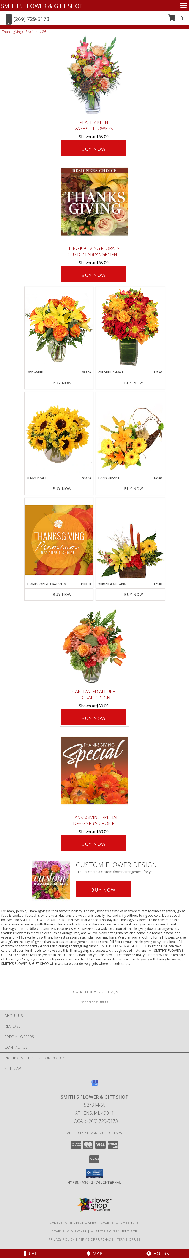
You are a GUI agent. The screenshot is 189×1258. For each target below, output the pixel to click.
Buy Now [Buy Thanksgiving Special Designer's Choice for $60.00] (94, 844)
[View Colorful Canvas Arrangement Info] (130, 328)
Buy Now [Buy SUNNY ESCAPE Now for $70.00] (62, 488)
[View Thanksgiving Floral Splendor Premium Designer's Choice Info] (59, 540)
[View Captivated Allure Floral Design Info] (94, 645)
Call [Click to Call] (32, 1253)
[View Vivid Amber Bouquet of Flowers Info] (59, 328)
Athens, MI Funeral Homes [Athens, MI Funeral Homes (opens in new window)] (73, 1223)
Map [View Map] (94, 1253)
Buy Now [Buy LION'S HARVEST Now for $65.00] (133, 488)
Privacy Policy (61, 1239)
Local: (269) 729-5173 (94, 1121)
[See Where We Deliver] (94, 1002)
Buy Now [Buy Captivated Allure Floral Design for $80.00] (94, 718)
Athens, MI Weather (69, 1231)
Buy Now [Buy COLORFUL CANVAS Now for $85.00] (133, 382)
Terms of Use (129, 1239)
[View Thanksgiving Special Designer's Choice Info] (94, 770)
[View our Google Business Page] (94, 1085)
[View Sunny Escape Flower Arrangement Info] (59, 434)
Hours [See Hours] (157, 1253)
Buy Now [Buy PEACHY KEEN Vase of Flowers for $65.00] (94, 149)
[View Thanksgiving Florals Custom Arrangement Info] (94, 201)
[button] (175, 19)
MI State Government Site (114, 1231)
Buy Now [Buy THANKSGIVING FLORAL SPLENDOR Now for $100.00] (62, 594)
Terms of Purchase (96, 1239)
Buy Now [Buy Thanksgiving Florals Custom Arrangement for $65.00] (94, 275)
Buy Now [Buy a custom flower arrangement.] (103, 890)
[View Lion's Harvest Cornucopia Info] (130, 434)
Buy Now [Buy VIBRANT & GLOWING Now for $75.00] (133, 594)
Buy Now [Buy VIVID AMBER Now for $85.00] (62, 382)
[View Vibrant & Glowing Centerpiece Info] (130, 540)
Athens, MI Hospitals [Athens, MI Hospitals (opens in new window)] (120, 1223)
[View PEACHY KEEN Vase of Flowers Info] (94, 76)
